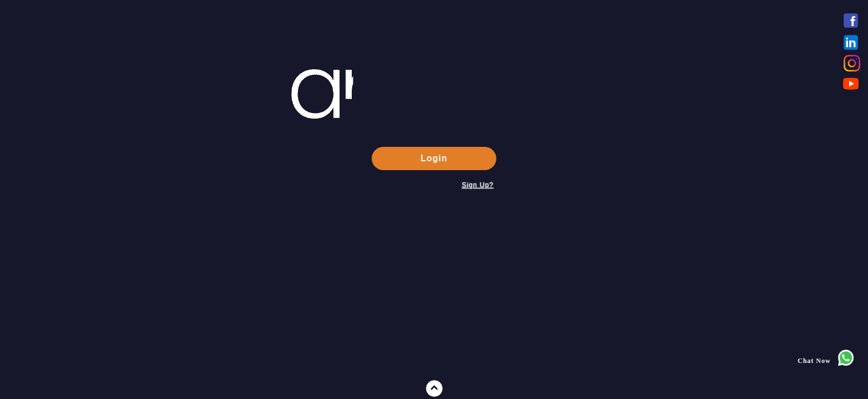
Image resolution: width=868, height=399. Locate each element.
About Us (39, 237)
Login (434, 158)
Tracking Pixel (48, 364)
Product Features (52, 279)
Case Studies (45, 342)
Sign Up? (478, 185)
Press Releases (48, 300)
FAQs (32, 321)
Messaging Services (57, 258)
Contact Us (42, 385)
